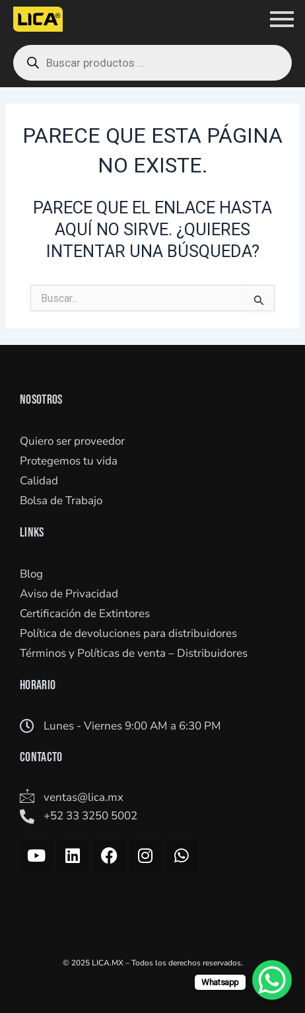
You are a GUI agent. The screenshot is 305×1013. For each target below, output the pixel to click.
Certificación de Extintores (85, 613)
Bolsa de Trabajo (61, 500)
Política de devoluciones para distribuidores (128, 633)
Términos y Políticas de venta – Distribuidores (134, 653)
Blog (31, 574)
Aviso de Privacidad (69, 593)
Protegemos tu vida (69, 461)
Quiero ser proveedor (72, 441)
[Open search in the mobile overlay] (152, 62)
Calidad (39, 480)
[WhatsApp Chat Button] (272, 980)
